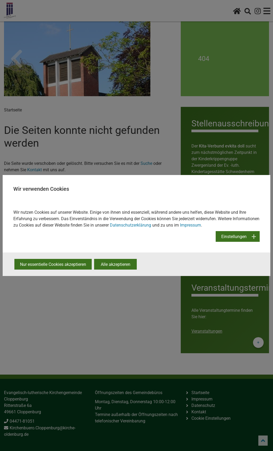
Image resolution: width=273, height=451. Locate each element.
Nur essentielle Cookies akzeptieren (53, 264)
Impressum (190, 225)
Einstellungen (234, 236)
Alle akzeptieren (115, 264)
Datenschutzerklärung (130, 225)
